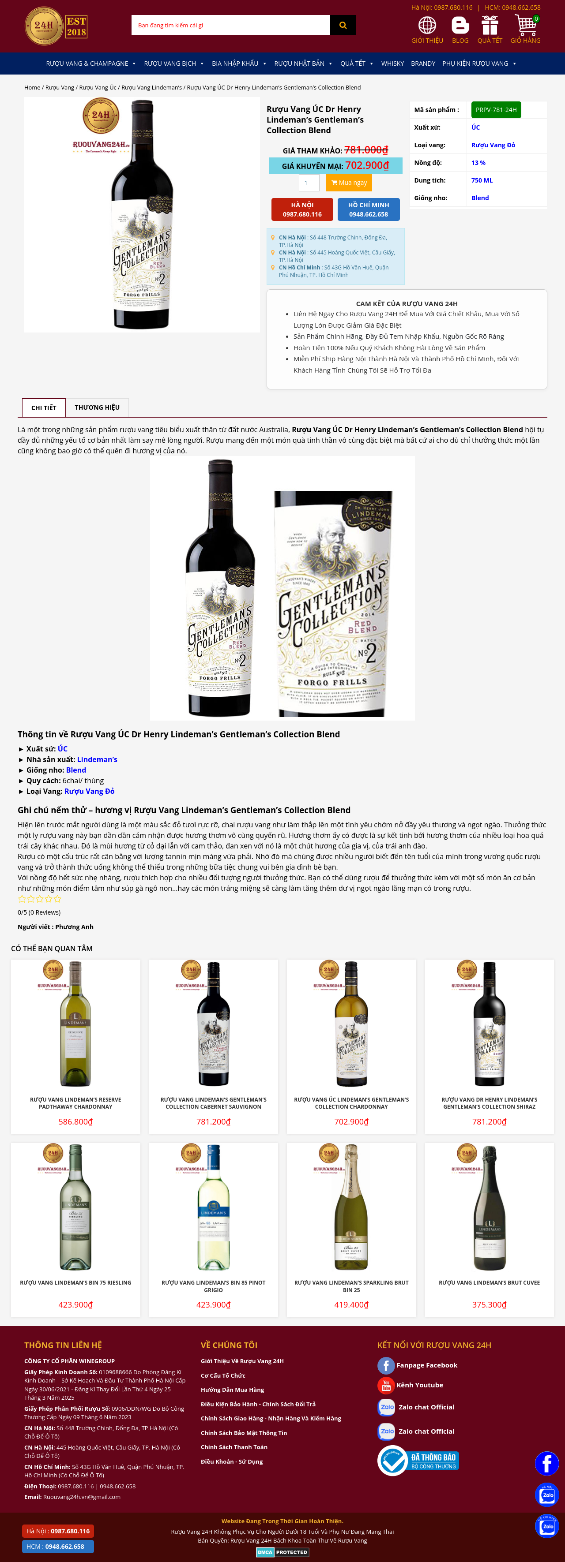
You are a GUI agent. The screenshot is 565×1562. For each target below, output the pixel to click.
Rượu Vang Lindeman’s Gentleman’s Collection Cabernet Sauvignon (214, 1103)
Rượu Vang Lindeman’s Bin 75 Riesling (75, 1282)
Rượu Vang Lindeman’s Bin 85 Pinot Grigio (214, 1286)
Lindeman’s (97, 759)
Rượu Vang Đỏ (493, 145)
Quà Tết (357, 63)
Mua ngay (349, 182)
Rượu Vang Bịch (174, 63)
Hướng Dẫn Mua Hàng (232, 1390)
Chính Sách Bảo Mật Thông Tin (244, 1433)
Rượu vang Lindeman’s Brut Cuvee (489, 1282)
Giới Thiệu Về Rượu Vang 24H (242, 1361)
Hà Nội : (58, 1531)
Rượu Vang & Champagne (91, 63)
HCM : (55, 1546)
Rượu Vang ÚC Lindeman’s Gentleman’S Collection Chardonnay (351, 1103)
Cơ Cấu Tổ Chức (223, 1375)
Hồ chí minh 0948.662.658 (368, 209)
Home (32, 87)
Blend (480, 198)
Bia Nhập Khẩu (239, 63)
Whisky (392, 63)
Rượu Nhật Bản (304, 63)
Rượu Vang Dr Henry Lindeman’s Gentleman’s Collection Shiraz (489, 1103)
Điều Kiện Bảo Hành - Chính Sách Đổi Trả (258, 1404)
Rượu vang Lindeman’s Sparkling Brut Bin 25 (351, 1286)
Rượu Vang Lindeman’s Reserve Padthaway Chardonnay (75, 1103)
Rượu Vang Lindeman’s (151, 87)
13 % (478, 162)
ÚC (475, 127)
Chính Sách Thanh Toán (234, 1447)
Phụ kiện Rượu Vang (479, 63)
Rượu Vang (59, 87)
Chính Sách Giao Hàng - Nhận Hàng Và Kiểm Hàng (271, 1418)
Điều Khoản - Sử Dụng (232, 1461)
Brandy (423, 63)
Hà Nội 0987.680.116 (302, 209)
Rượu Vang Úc (98, 87)
